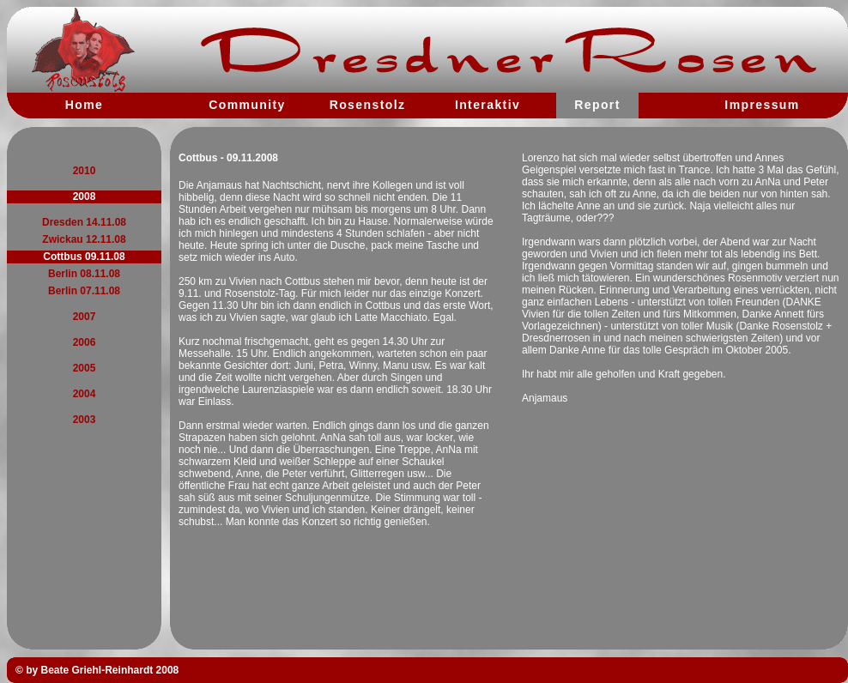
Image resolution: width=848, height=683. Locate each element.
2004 (84, 394)
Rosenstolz (368, 105)
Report (597, 105)
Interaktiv (487, 105)
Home (84, 105)
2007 (84, 317)
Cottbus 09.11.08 (83, 257)
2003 (84, 420)
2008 (84, 196)
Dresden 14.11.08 (84, 222)
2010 (84, 171)
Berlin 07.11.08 (84, 291)
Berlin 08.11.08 (84, 274)
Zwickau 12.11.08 (83, 239)
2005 (84, 368)
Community (247, 105)
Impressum (761, 105)
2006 (84, 342)
